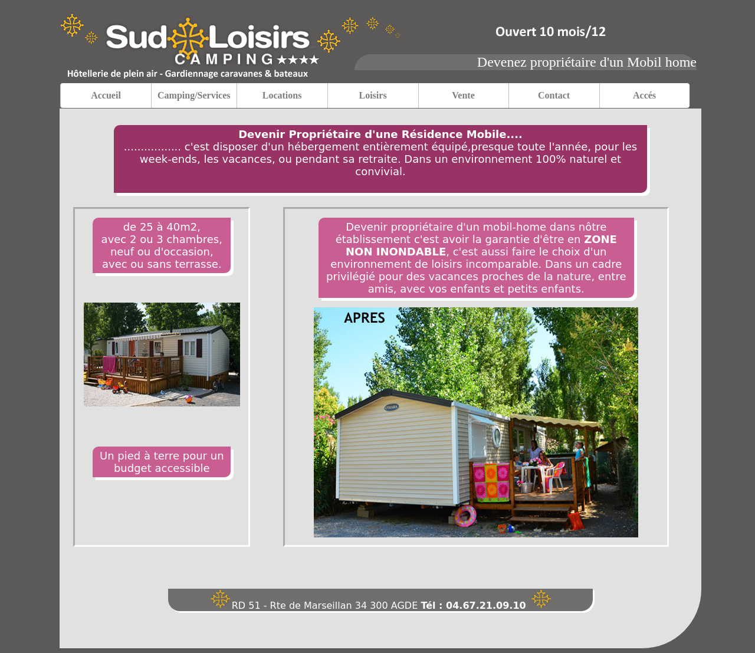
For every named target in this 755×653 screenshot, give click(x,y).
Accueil (106, 95)
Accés (644, 95)
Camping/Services (194, 95)
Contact (554, 95)
